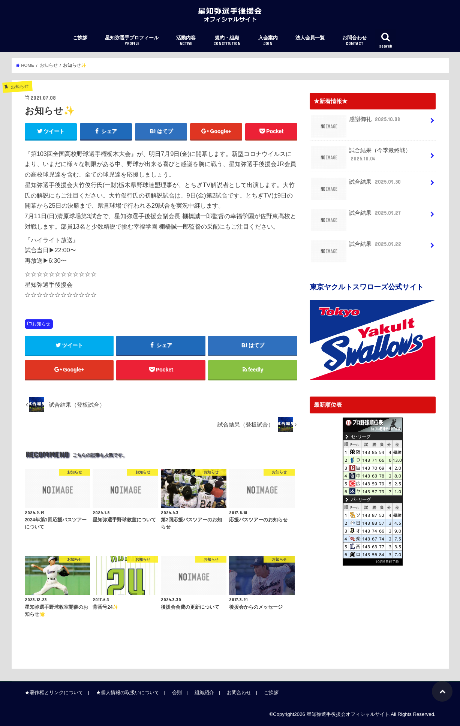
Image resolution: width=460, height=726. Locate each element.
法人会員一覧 (310, 37)
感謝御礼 (356, 122)
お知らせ (41, 323)
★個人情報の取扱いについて (127, 692)
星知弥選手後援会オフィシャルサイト (348, 714)
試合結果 (356, 185)
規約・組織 (227, 40)
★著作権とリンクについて (54, 692)
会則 (177, 692)
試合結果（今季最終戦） (361, 157)
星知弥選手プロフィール (132, 40)
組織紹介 (204, 692)
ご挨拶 (80, 37)
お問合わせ (354, 40)
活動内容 (186, 40)
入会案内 (268, 40)
